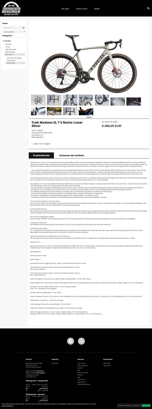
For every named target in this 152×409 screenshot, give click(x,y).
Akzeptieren (146, 405)
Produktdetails (41, 155)
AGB (78, 377)
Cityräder (8, 44)
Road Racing (11, 63)
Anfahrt (79, 368)
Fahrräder (7, 41)
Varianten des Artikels (71, 155)
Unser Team (81, 363)
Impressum (81, 379)
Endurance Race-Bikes (14, 58)
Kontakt (97, 9)
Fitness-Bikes (11, 60)
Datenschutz (81, 382)
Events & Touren (81, 9)
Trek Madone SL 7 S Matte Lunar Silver (57, 124)
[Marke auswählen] (13, 31)
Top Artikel (106, 365)
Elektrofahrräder (10, 49)
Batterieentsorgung (83, 384)
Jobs (78, 370)
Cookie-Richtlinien (7, 406)
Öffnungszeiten (82, 365)
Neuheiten (106, 363)
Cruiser (7, 47)
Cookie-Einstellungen (125, 405)
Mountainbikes (10, 52)
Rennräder (8, 54)
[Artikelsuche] (148, 8)
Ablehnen (137, 405)
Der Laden (66, 9)
